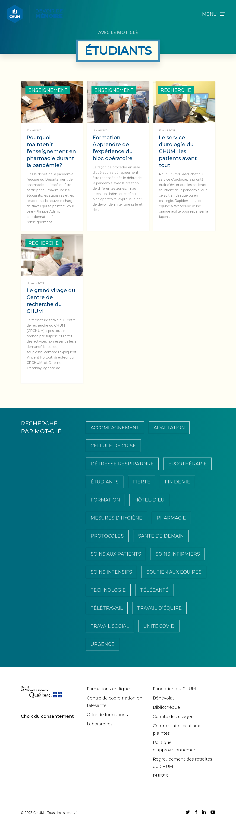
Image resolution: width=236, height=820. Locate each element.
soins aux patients (116, 554)
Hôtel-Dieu (149, 500)
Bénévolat (163, 698)
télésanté (154, 590)
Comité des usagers (174, 716)
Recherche (175, 90)
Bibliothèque (166, 707)
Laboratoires (100, 724)
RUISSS (160, 775)
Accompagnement (115, 427)
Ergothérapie (187, 464)
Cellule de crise (113, 446)
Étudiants (105, 482)
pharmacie (171, 518)
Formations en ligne (108, 688)
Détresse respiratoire (122, 464)
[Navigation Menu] (214, 14)
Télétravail (107, 608)
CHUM (38, 813)
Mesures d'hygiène (116, 518)
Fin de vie (177, 482)
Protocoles (107, 536)
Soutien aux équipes (173, 572)
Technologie (108, 590)
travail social (110, 626)
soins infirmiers (177, 554)
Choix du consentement (47, 716)
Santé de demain (161, 536)
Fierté (141, 482)
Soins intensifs (111, 572)
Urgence (102, 644)
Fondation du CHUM (174, 688)
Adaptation (169, 427)
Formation (105, 500)
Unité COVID (159, 626)
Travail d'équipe (159, 608)
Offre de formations (107, 714)
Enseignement (48, 90)
